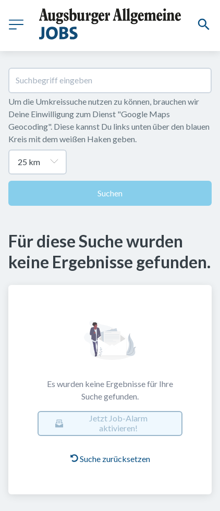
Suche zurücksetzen (110, 459)
